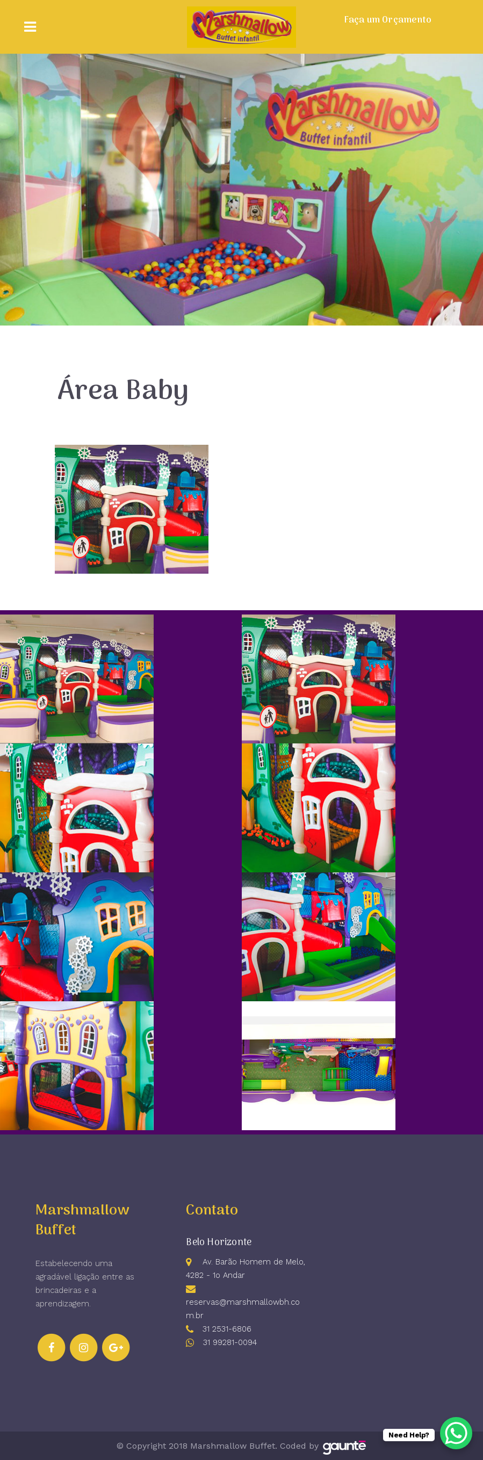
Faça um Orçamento (387, 20)
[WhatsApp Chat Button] (456, 1433)
